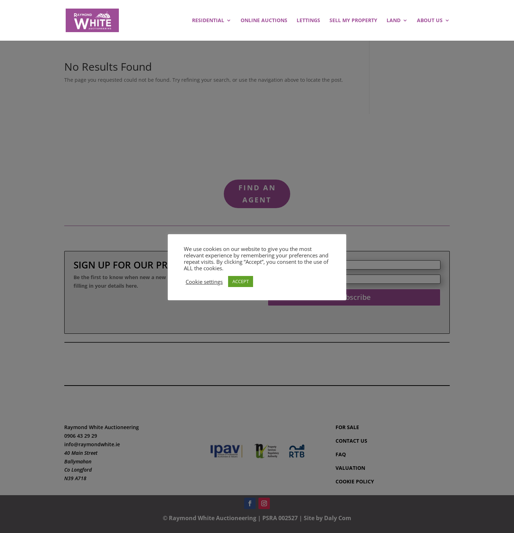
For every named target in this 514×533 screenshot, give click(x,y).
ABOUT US (430, 21)
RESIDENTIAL (208, 21)
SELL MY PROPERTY (353, 21)
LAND (393, 21)
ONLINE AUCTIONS (264, 21)
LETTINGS (308, 21)
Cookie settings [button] (204, 281)
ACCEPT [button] (240, 281)
